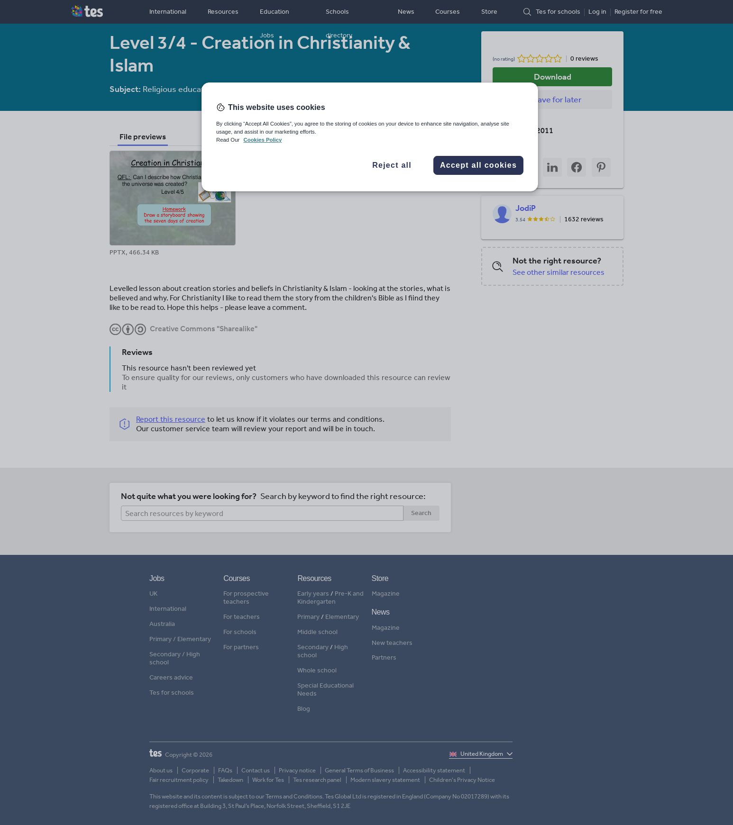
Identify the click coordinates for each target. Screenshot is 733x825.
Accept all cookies (478, 165)
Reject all (392, 165)
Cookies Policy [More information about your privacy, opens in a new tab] (262, 140)
